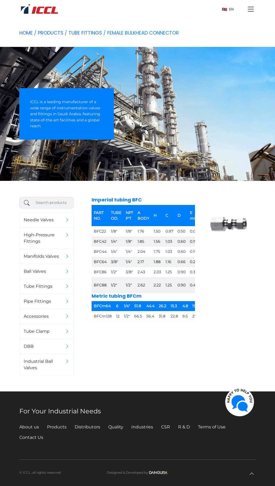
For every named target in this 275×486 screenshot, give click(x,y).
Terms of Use (212, 426)
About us (29, 426)
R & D (184, 426)
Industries (142, 426)
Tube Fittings (85, 32)
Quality (115, 426)
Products (50, 32)
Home (26, 32)
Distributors (87, 426)
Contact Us (31, 437)
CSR (165, 426)
